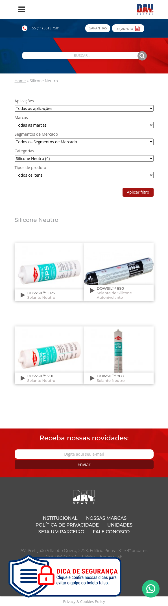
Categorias (24, 150)
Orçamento (128, 28)
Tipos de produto (30, 167)
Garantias (98, 28)
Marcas (21, 117)
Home (20, 80)
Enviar (83, 464)
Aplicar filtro (138, 192)
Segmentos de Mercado (36, 134)
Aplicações (24, 100)
